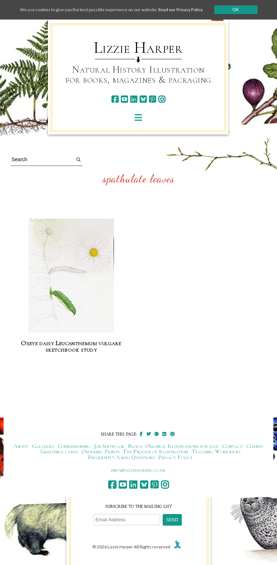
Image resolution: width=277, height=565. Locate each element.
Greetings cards (59, 451)
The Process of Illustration (155, 451)
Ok (236, 9)
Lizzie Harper (138, 47)
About (21, 446)
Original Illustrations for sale (182, 446)
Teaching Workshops (216, 451)
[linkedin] (133, 99)
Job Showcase (109, 446)
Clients (254, 446)
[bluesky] (143, 99)
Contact (232, 446)
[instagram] (161, 99)
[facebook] (114, 99)
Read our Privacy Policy (180, 9)
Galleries (43, 446)
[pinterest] (152, 99)
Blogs (135, 446)
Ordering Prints (101, 451)
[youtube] (124, 99)
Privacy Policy (175, 457)
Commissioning (74, 446)
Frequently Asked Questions (121, 457)
